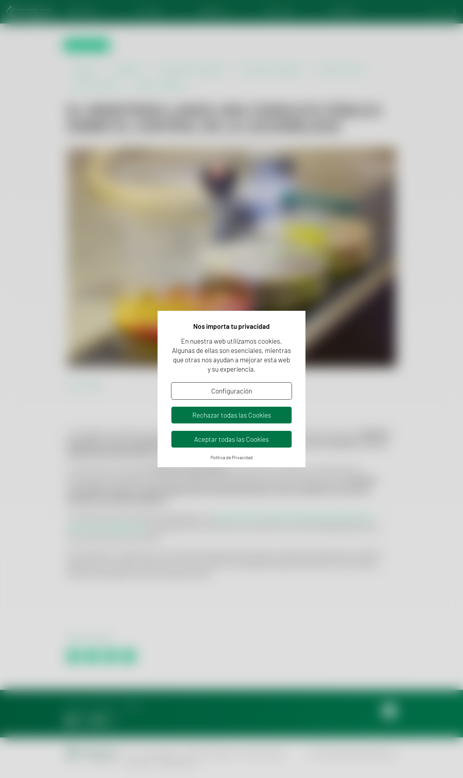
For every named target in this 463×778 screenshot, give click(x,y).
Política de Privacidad (232, 457)
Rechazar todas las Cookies (231, 415)
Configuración (231, 391)
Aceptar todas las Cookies (231, 439)
